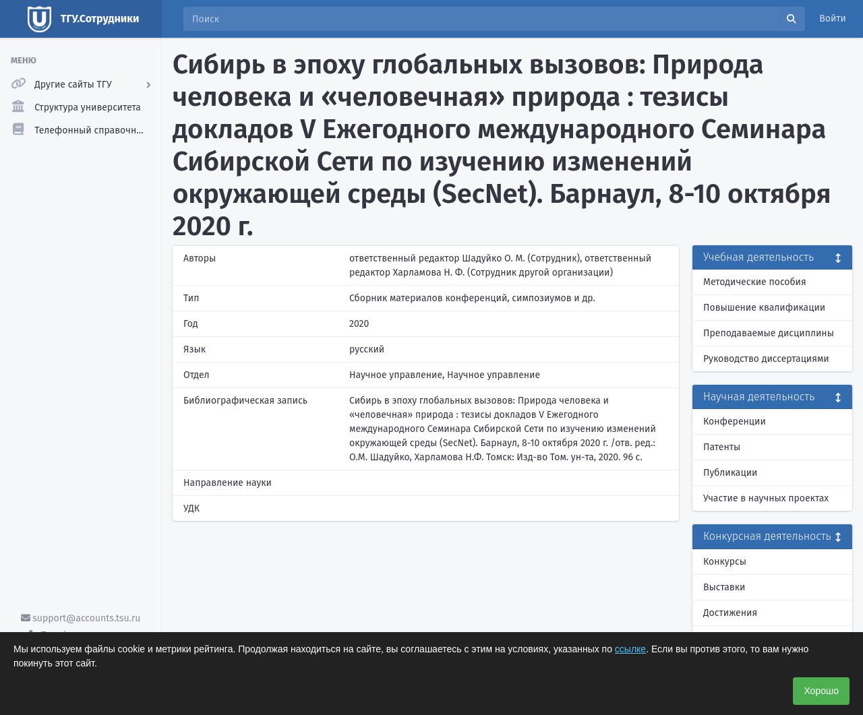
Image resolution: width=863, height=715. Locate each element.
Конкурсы (724, 561)
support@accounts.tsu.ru (81, 618)
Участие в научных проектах (766, 498)
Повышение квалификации (764, 307)
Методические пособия (754, 282)
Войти (832, 18)
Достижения (730, 613)
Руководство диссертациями (766, 359)
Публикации (730, 472)
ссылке (630, 649)
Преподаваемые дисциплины (768, 333)
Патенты (721, 447)
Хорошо (821, 690)
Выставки (724, 587)
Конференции (734, 421)
